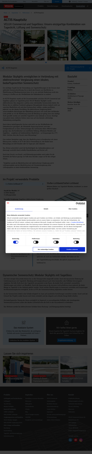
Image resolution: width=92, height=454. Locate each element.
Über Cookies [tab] (73, 209)
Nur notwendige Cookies (46, 249)
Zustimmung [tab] (19, 209)
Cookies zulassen (72, 249)
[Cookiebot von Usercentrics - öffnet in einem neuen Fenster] (77, 203)
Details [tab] (46, 209)
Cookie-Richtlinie (77, 222)
